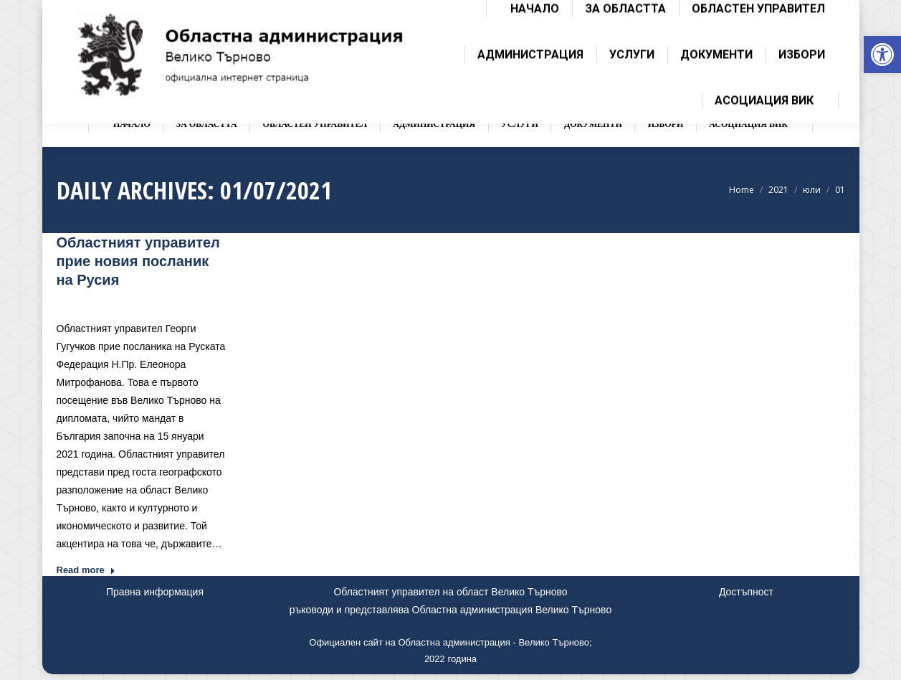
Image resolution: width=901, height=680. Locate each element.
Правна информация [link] (155, 592)
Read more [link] (86, 570)
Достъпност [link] (746, 592)
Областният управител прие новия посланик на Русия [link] (138, 261)
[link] (882, 54)
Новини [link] (168, 301)
